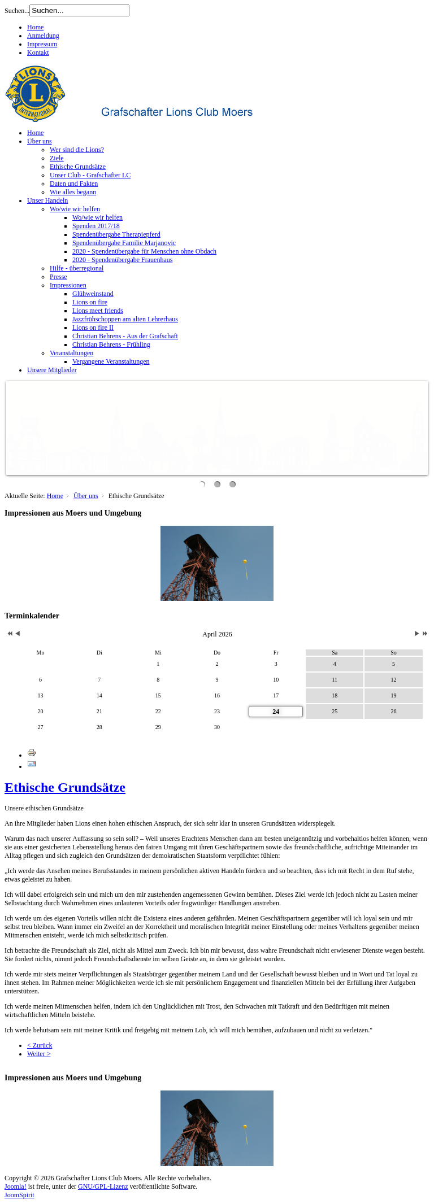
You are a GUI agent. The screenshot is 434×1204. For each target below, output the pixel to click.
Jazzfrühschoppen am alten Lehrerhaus (125, 319)
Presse (58, 277)
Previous (14, 425)
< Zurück (39, 1045)
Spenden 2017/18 (96, 226)
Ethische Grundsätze (78, 167)
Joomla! (16, 1186)
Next (419, 425)
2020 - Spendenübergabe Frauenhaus (122, 260)
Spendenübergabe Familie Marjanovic (124, 243)
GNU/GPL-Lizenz (103, 1186)
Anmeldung (43, 36)
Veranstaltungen (71, 353)
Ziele (57, 158)
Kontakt (38, 52)
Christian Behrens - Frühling (111, 344)
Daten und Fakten (74, 183)
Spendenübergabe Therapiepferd (116, 234)
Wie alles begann (73, 192)
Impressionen (68, 285)
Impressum (42, 44)
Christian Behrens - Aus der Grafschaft (125, 336)
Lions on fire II (93, 327)
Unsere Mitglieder (52, 370)
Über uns (39, 141)
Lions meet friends (97, 311)
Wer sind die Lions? (77, 150)
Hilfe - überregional (76, 268)
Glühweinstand (93, 294)
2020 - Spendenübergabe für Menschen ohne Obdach (144, 251)
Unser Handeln (47, 200)
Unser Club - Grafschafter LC (90, 175)
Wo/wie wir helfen (75, 209)
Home (35, 27)
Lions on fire (89, 302)
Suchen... (17, 11)
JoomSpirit (19, 1195)
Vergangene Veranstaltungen (111, 361)
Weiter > (38, 1054)
